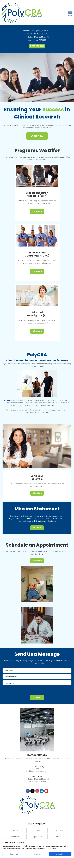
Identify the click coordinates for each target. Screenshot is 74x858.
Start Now (37, 136)
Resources (14, 837)
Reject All (37, 854)
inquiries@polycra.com (43, 31)
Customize (14, 854)
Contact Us (59, 837)
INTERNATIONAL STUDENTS (37, 34)
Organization (37, 837)
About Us (37, 527)
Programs (14, 830)
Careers (37, 830)
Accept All (60, 854)
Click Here (37, 211)
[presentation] (37, 690)
